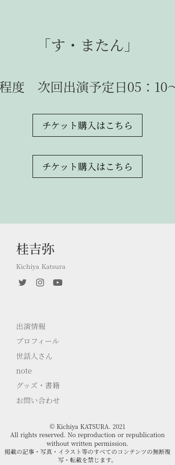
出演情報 (30, 326)
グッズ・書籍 (38, 385)
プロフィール (37, 341)
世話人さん (34, 356)
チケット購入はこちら (87, 125)
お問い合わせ (38, 401)
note (24, 371)
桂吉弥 (35, 248)
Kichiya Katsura (41, 266)
